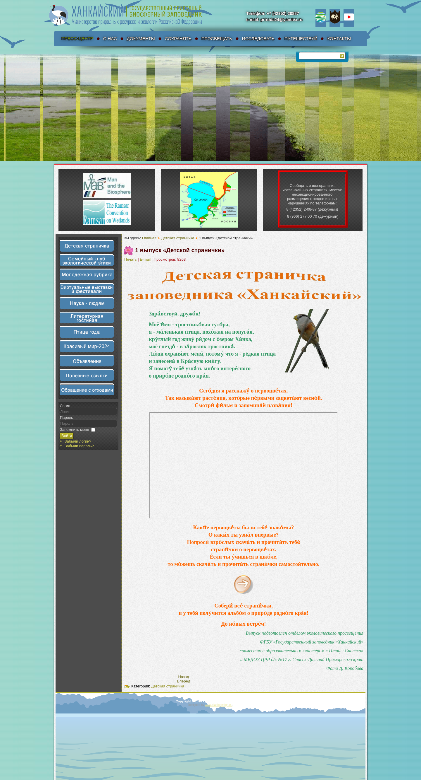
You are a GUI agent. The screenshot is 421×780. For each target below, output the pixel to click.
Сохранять (178, 38)
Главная (149, 238)
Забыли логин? (78, 441)
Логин (65, 406)
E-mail (145, 259)
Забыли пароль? (79, 446)
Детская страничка (177, 238)
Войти (66, 435)
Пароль (66, 417)
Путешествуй (301, 38)
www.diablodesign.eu (218, 704)
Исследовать (258, 38)
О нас (110, 38)
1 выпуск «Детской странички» (180, 250)
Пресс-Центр (77, 38)
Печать (131, 259)
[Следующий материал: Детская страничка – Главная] (183, 681)
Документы (141, 38)
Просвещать (216, 38)
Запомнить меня (74, 429)
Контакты (339, 38)
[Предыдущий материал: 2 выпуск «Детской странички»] (183, 677)
